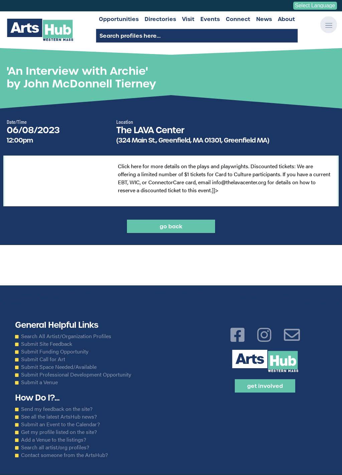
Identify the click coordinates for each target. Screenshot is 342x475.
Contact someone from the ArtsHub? (64, 455)
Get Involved (265, 386)
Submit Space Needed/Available (59, 367)
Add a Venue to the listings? (53, 439)
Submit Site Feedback (46, 343)
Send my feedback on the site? (57, 409)
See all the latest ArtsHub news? (59, 416)
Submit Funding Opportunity (55, 351)
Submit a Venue (39, 382)
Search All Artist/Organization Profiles (66, 336)
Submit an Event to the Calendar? (60, 424)
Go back (171, 226)
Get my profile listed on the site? (59, 432)
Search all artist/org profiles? (55, 447)
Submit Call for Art (43, 359)
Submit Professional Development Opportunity (76, 374)
